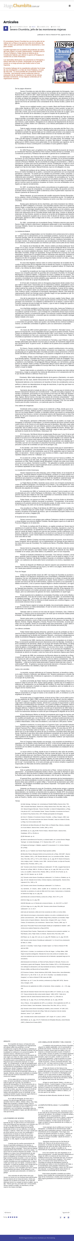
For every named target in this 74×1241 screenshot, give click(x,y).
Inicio (33, 27)
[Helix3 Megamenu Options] (70, 6)
